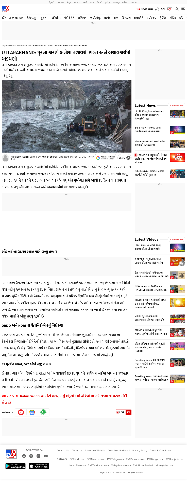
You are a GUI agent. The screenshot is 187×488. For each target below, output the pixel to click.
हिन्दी (52, 2)
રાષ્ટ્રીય (107, 18)
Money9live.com (164, 465)
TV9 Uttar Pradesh (143, 465)
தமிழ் (107, 2)
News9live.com (78, 465)
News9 (61, 2)
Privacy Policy (139, 450)
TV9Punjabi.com (174, 459)
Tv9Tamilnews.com (98, 465)
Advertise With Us (95, 450)
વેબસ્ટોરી (138, 18)
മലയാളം (116, 2)
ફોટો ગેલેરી (69, 18)
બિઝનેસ (126, 18)
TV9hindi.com (77, 459)
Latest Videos (146, 239)
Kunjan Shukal (49, 157)
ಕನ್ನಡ (69, 2)
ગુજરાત (44, 18)
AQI (163, 9)
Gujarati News (9, 45)
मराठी (85, 2)
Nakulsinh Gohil (19, 157)
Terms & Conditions (160, 450)
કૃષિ (181, 18)
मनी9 (124, 2)
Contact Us (63, 450)
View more (176, 105)
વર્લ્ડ (116, 18)
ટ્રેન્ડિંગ (163, 18)
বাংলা (92, 2)
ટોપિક (173, 18)
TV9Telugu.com (115, 459)
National (22, 45)
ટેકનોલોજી (95, 18)
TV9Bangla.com (155, 459)
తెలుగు (77, 2)
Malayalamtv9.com (121, 465)
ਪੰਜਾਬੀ (99, 2)
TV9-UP (133, 2)
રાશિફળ (82, 18)
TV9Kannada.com (135, 459)
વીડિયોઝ (56, 18)
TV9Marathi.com (96, 459)
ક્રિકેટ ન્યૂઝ (31, 18)
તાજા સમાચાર (16, 18)
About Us (77, 450)
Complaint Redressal (119, 450)
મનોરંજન (152, 18)
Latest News (145, 105)
